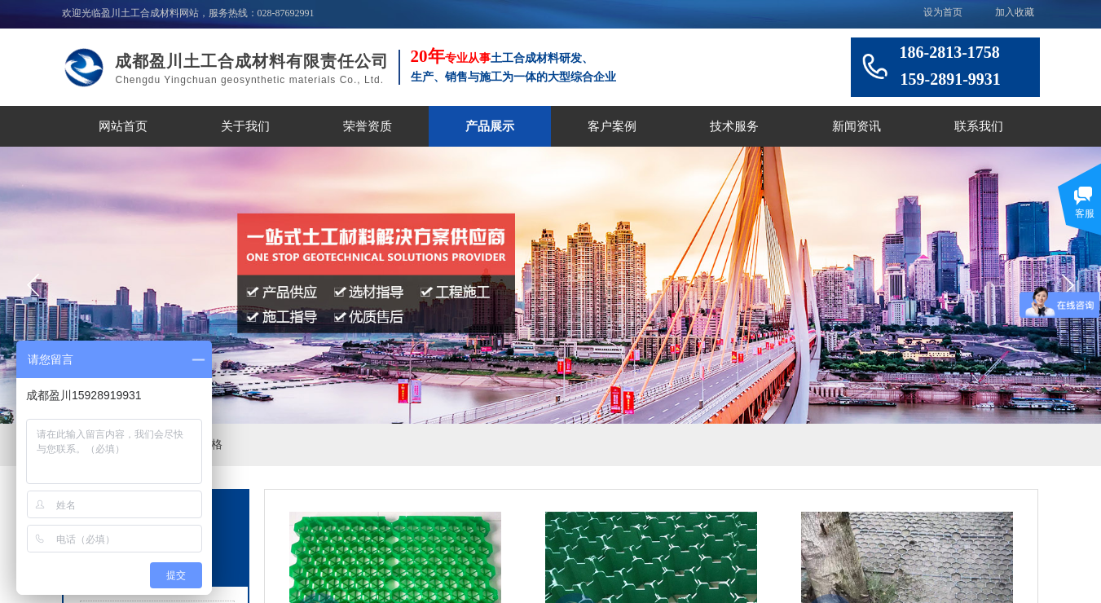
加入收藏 (1014, 12)
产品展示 (489, 126)
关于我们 (245, 126)
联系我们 (978, 126)
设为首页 (942, 12)
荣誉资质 (367, 126)
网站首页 (123, 126)
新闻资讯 (856, 126)
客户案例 (612, 126)
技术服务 (734, 126)
